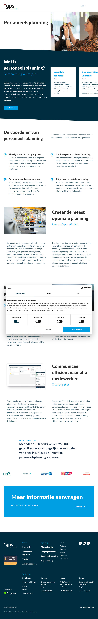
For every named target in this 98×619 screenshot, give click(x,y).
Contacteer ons (80, 507)
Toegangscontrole (48, 552)
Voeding (25, 559)
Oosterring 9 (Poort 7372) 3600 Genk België (29, 585)
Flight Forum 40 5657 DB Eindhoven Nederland (66, 584)
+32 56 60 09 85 (46, 591)
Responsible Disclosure (31, 612)
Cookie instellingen (20, 612)
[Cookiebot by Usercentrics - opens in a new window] (82, 288)
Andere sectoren (29, 564)
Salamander (6, 607)
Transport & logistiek (27, 553)
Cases (62, 543)
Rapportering (47, 561)
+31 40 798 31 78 (66, 591)
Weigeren (48, 329)
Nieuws (62, 552)
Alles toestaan (77, 329)
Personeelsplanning (49, 556)
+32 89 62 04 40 (27, 593)
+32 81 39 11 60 (84, 591)
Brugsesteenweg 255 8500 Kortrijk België (48, 584)
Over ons (63, 549)
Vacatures (63, 556)
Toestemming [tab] (20, 293)
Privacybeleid (12, 612)
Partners (63, 546)
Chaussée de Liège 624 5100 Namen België (86, 584)
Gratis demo (11, 108)
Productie (26, 547)
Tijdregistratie (47, 547)
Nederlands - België (88, 607)
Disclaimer (6, 612)
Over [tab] (77, 293)
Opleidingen (64, 559)
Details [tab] (49, 293)
